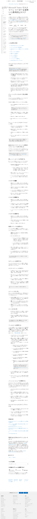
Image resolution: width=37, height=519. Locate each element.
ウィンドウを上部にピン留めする (4, 52)
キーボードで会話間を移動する (4, 34)
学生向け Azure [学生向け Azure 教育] (26, 506)
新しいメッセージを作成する (15, 51)
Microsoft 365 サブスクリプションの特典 (11, 480)
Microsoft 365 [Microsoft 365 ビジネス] (2, 515)
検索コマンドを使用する (14, 53)
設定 (3, 11)
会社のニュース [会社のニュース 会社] (26, 511)
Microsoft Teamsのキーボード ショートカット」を (20, 367)
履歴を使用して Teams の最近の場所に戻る (4, 43)
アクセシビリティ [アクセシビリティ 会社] (27, 515)
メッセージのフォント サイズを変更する (4, 39)
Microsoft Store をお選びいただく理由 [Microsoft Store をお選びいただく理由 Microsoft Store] (17, 503)
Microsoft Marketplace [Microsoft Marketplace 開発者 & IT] (15, 515)
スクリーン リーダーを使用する (4, 22)
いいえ (26, 492)
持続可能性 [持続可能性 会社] (26, 516)
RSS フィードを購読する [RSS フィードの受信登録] (12, 457)
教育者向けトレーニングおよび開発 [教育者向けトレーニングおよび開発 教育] (28, 503)
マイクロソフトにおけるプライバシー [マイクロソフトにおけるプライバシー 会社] (29, 512)
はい (21, 492)
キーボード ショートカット (4, 25)
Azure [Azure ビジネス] (1, 512)
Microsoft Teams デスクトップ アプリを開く (17, 45)
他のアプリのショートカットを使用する (4, 28)
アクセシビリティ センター (26, 480)
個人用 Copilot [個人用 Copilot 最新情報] (2, 502)
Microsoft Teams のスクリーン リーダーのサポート (4, 18)
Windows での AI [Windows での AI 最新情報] (2, 503)
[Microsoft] (4, 1)
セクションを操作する (14, 55)
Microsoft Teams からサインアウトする (16, 60)
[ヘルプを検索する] (33, 1)
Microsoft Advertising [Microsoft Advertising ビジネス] (3, 516)
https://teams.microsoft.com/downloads (14, 69)
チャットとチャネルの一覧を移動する (16, 47)
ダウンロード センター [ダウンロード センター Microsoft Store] (15, 498)
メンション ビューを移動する (15, 58)
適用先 (10, 14)
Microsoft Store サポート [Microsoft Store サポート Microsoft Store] (15, 499)
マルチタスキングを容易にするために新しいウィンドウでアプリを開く (4, 47)
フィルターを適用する (14, 56)
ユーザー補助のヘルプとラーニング (15, 20)
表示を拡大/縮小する (4, 36)
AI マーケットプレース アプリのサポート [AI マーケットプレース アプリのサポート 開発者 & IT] (17, 512)
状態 (3, 13)
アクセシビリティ (4, 15)
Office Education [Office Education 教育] (26, 502)
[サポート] (9, 1)
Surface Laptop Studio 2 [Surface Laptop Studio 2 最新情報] (3, 499)
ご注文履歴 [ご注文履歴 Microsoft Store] (14, 502)
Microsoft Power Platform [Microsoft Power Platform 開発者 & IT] (15, 516)
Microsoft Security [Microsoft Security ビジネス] (3, 511)
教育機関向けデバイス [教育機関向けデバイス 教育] (27, 498)
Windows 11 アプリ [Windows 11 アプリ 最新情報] (3, 506)
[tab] (11, 25)
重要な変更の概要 (17, 332)
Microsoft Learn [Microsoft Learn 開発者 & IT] (14, 511)
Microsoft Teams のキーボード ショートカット (15, 426)
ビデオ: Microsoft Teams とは (13, 433)
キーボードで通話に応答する (4, 31)
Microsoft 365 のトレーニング (16, 480)
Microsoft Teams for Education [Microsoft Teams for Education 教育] (28, 499)
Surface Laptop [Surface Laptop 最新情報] (2, 498)
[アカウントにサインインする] (35, 1)
